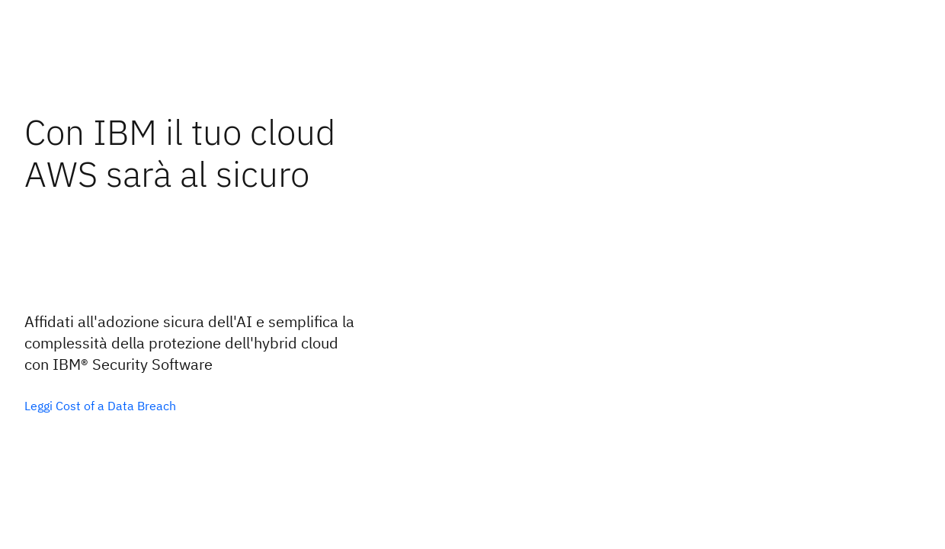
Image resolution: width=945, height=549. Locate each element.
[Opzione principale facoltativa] (100, 406)
